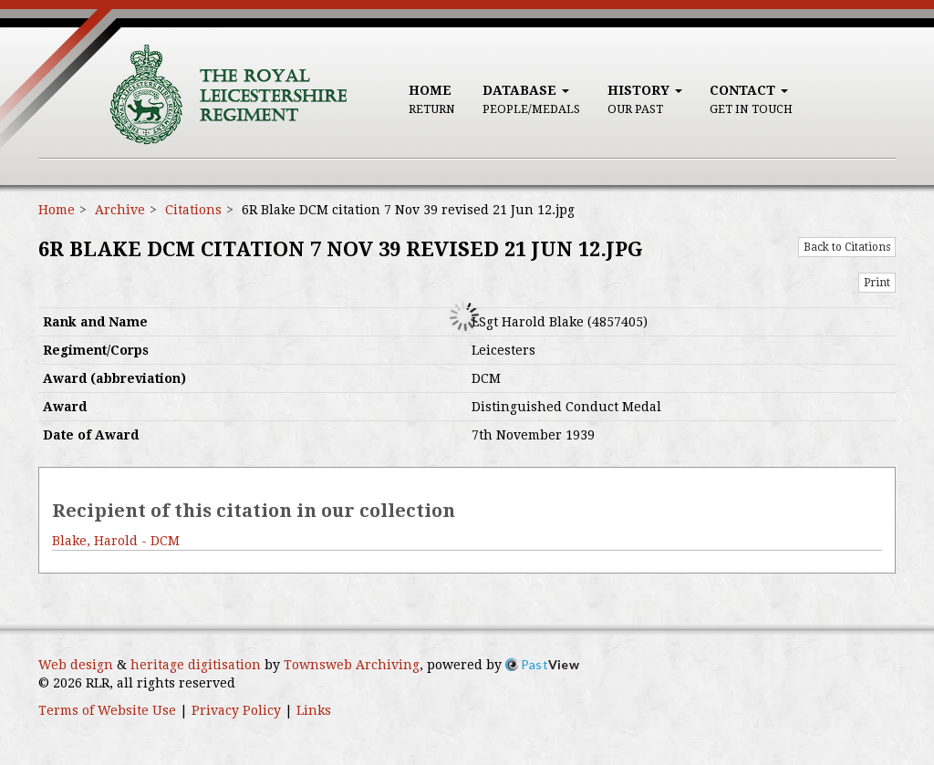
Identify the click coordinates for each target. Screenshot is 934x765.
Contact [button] (751, 99)
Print (877, 282)
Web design (75, 664)
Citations (193, 209)
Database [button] (531, 99)
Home (432, 99)
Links (313, 710)
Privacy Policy (236, 710)
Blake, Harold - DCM (116, 540)
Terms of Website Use (107, 710)
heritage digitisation (195, 664)
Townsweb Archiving (352, 664)
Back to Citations (847, 247)
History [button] (644, 99)
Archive (120, 209)
